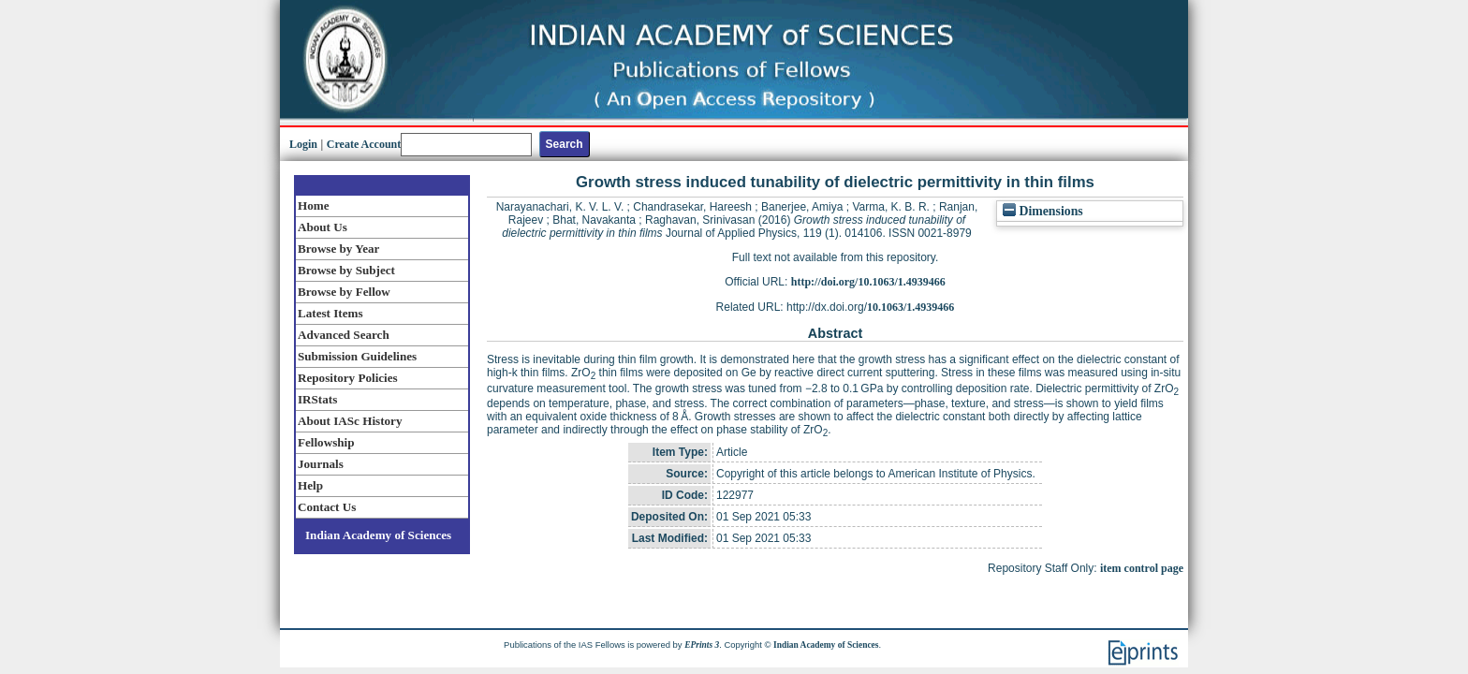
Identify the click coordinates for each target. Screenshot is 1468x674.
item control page (1141, 568)
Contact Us (327, 507)
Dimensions (1043, 211)
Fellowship (326, 442)
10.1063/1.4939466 (910, 307)
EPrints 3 (701, 645)
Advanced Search (343, 335)
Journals (321, 464)
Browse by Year (338, 249)
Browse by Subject (346, 270)
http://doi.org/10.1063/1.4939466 (868, 281)
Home (314, 205)
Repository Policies (348, 378)
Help (310, 485)
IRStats (317, 399)
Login (303, 144)
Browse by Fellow (344, 292)
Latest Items (330, 313)
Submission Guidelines (357, 356)
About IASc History (350, 421)
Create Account (364, 144)
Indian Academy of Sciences (378, 535)
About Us (322, 227)
